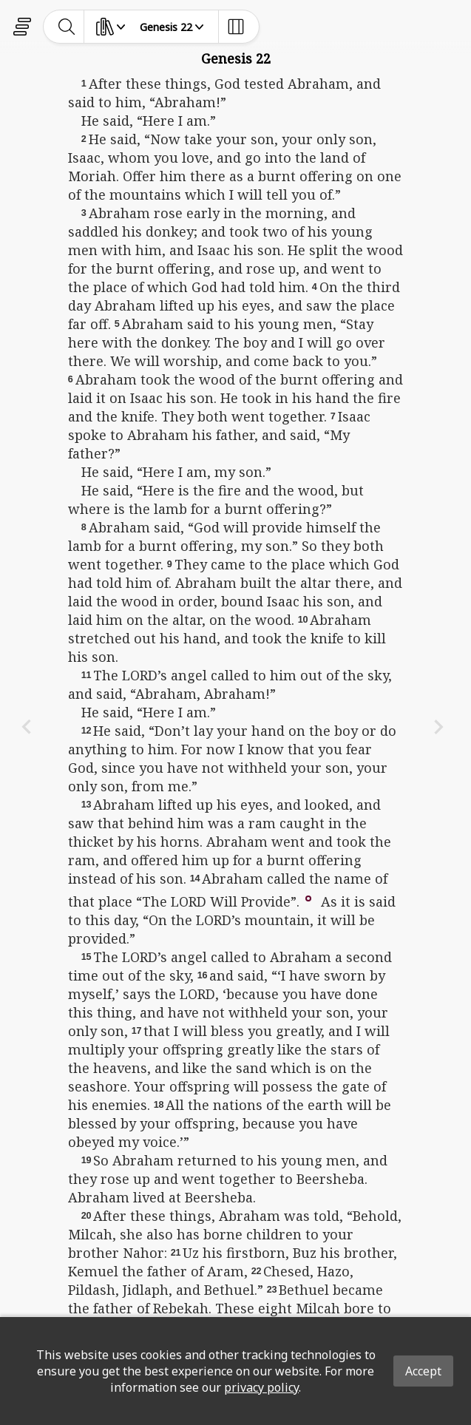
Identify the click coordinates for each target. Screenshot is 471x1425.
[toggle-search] (67, 26)
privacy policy (261, 1387)
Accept (423, 1371)
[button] (308, 897)
